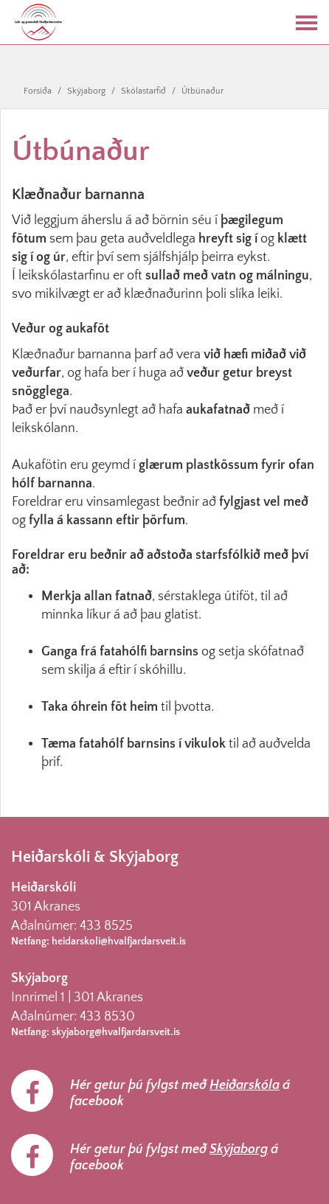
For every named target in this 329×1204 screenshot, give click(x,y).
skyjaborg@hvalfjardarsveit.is (116, 1032)
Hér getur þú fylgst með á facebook (180, 1093)
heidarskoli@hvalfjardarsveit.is (119, 941)
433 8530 (107, 1016)
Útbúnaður (202, 91)
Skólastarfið (143, 91)
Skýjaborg (86, 91)
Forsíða (38, 91)
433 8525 (106, 926)
